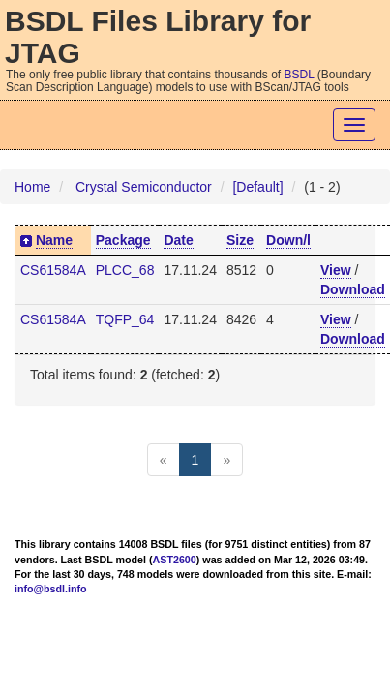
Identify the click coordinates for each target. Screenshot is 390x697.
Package (123, 240)
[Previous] (163, 459)
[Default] (257, 187)
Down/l (288, 240)
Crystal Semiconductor (143, 187)
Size (240, 240)
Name (54, 240)
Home (32, 187)
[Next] (226, 459)
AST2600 (174, 559)
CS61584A (53, 270)
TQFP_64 (125, 319)
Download (352, 289)
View (335, 270)
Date (178, 240)
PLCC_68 (125, 270)
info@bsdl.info (51, 588)
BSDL (300, 74)
